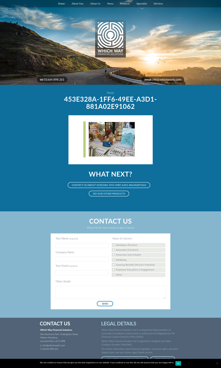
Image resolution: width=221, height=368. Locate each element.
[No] (217, 363)
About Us (95, 3)
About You (77, 3)
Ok (178, 363)
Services (158, 3)
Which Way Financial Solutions (110, 38)
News (110, 3)
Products (125, 3)
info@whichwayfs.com (166, 79)
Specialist (141, 3)
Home (61, 3)
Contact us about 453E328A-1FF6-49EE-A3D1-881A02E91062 (109, 184)
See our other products (109, 193)
